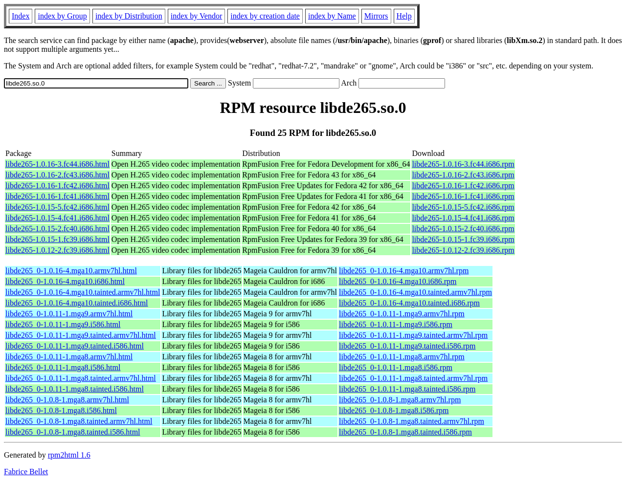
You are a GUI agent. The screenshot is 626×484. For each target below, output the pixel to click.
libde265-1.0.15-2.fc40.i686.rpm (463, 228)
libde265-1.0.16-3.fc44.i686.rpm (463, 164)
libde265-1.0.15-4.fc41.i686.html (57, 218)
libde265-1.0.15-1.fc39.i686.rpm (463, 239)
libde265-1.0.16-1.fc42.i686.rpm (463, 185)
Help (404, 16)
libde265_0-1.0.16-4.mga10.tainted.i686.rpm (409, 303)
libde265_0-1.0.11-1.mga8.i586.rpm (395, 367)
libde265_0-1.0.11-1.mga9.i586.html (62, 324)
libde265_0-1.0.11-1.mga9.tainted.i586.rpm (407, 346)
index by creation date (265, 16)
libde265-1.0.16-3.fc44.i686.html (57, 164)
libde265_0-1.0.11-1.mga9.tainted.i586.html (74, 346)
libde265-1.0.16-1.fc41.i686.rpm (463, 196)
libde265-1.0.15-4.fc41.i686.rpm (463, 218)
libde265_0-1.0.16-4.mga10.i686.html (65, 281)
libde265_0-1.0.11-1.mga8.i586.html (62, 367)
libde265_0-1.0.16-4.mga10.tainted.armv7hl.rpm (415, 292)
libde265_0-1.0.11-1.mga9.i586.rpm (395, 324)
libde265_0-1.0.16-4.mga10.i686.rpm (397, 281)
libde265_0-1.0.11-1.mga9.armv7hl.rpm (402, 313)
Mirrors (376, 16)
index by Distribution (128, 16)
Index (20, 16)
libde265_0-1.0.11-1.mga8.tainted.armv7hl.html (80, 378)
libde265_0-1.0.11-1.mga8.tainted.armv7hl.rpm (413, 378)
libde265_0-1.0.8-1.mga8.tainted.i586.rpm (405, 432)
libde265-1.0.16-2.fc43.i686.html (57, 175)
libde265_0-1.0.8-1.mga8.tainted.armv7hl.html (78, 421)
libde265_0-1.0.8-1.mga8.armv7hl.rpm (400, 400)
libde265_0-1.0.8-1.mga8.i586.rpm (393, 410)
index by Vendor (196, 16)
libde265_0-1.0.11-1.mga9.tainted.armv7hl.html (80, 335)
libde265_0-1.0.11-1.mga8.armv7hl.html (69, 356)
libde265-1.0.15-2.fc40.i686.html (57, 228)
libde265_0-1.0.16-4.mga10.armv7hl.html (71, 270)
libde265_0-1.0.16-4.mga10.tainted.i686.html (76, 303)
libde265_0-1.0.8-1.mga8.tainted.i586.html (72, 432)
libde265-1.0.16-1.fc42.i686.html (57, 185)
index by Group (62, 16)
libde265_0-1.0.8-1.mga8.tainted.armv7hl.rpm (411, 421)
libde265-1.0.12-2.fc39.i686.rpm (463, 250)
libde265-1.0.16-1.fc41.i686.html (57, 196)
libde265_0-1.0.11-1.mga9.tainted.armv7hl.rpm (413, 335)
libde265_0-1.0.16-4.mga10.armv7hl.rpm (404, 270)
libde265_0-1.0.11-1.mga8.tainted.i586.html (74, 389)
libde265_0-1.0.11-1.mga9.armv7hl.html (69, 313)
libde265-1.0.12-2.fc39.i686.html (57, 250)
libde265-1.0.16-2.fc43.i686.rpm (463, 175)
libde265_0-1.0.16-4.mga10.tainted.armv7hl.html (82, 292)
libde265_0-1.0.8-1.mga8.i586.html (61, 410)
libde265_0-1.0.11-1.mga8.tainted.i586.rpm (407, 389)
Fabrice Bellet (26, 471)
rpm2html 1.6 (69, 455)
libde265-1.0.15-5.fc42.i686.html (57, 207)
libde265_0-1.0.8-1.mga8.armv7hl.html (67, 400)
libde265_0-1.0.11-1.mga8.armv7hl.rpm (402, 356)
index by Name (332, 16)
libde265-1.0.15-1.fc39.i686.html (57, 239)
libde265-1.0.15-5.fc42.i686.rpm (463, 207)
